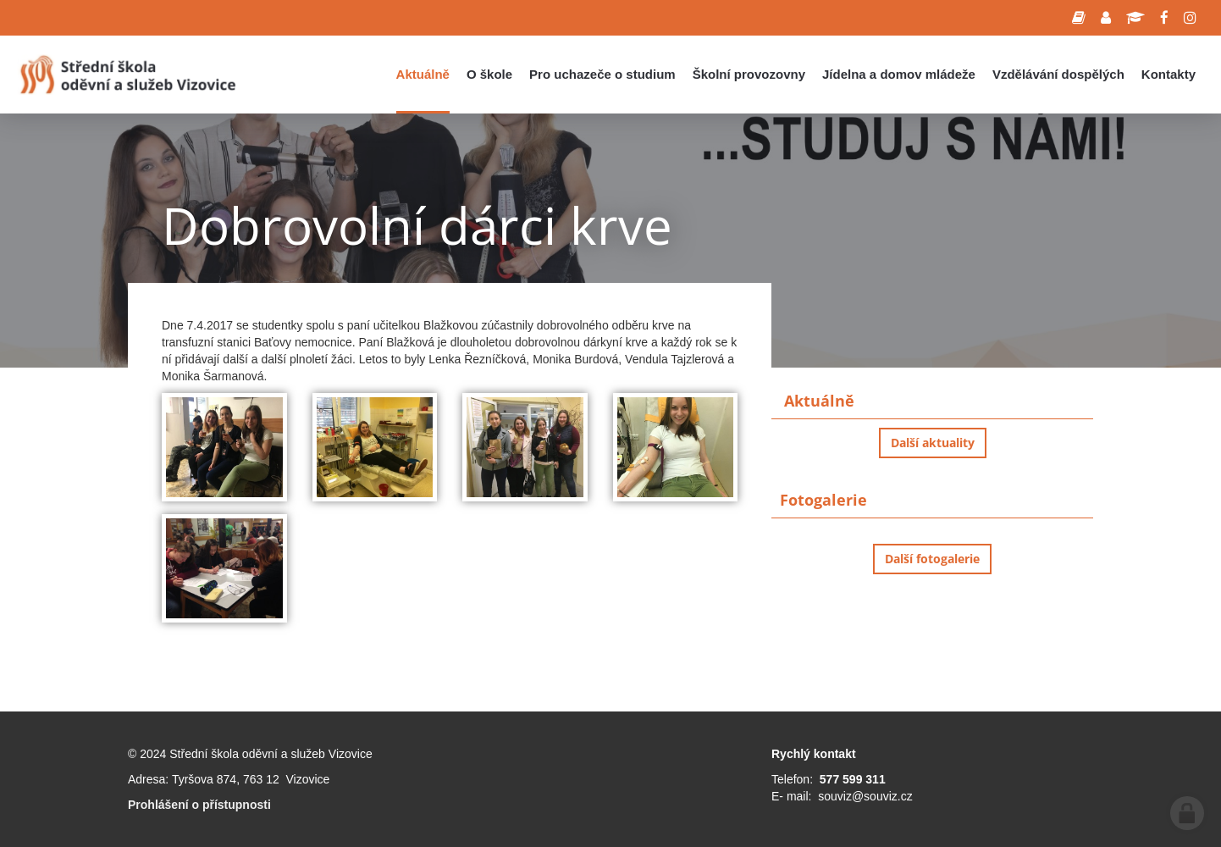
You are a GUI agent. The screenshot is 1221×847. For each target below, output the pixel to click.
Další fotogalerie (932, 559)
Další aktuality (933, 443)
